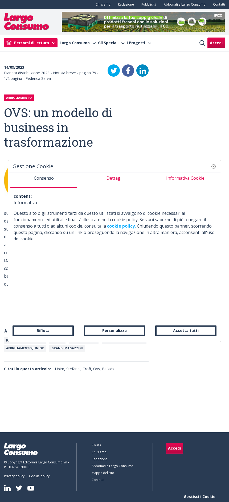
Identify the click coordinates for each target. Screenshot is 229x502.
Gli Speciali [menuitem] (108, 42)
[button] (213, 166)
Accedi (216, 42)
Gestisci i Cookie (199, 496)
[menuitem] (102, 4)
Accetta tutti (186, 330)
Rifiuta (43, 330)
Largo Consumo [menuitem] (75, 42)
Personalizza (114, 330)
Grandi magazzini (67, 348)
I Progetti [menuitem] (136, 42)
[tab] (43, 180)
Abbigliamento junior (25, 348)
